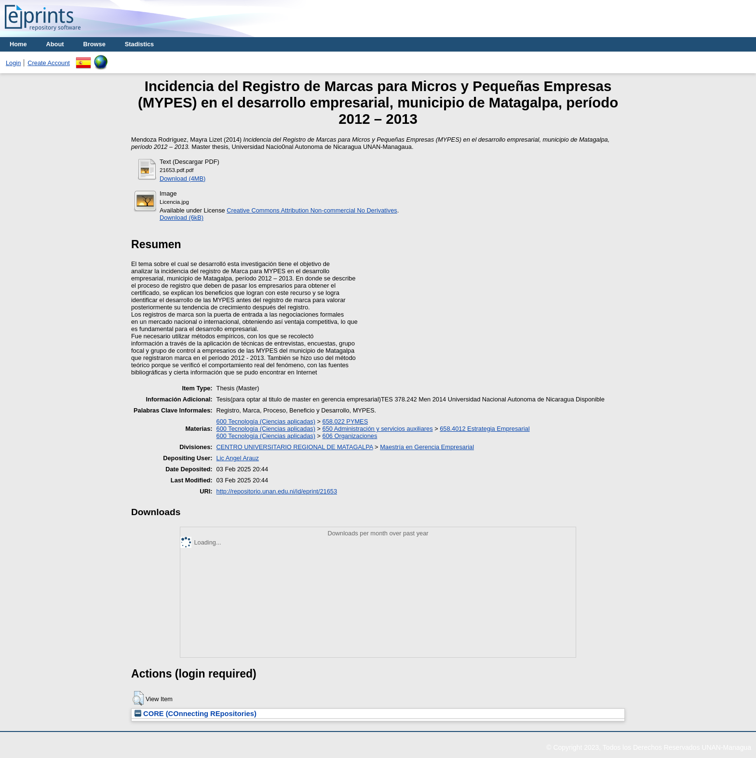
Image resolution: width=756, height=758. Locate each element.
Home (18, 44)
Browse (94, 44)
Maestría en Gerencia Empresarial (427, 447)
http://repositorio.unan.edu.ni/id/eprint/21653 (276, 491)
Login (13, 62)
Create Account (48, 62)
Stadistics (139, 44)
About (55, 44)
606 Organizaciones (350, 435)
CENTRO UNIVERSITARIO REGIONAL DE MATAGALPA (294, 447)
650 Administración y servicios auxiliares (378, 428)
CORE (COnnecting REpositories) (195, 714)
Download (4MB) (182, 178)
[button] (138, 698)
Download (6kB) (181, 217)
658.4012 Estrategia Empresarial (484, 428)
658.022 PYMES (345, 421)
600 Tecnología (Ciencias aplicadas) (265, 421)
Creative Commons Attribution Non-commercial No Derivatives (312, 210)
